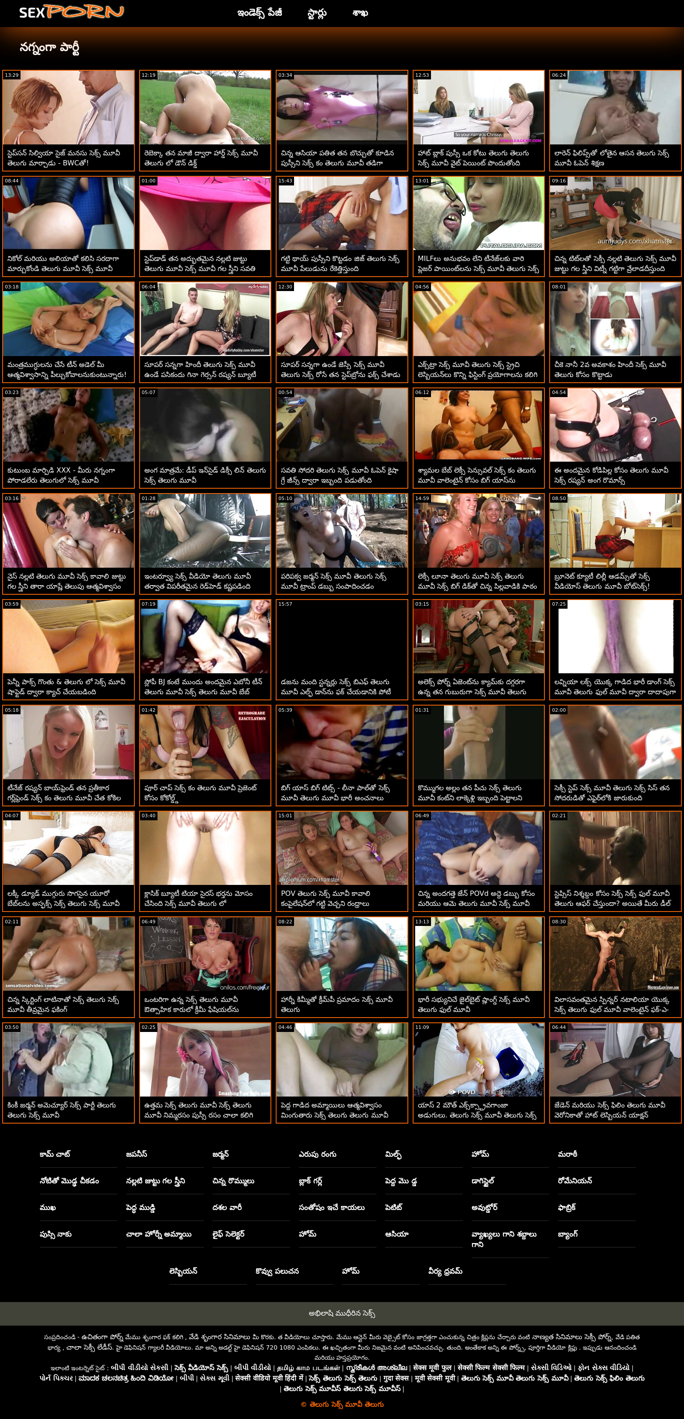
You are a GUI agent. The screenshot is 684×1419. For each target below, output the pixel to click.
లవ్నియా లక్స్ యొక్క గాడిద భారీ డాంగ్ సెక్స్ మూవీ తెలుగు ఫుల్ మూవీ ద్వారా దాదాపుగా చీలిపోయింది (615, 692)
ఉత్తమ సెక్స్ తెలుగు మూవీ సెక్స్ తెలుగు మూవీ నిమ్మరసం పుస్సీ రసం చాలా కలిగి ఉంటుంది (198, 1115)
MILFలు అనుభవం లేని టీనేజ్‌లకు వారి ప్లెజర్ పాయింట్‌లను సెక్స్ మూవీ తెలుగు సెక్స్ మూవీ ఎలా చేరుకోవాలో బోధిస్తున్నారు (478, 268)
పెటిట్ (393, 1207)
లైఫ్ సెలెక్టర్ (228, 1234)
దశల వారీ (227, 1207)
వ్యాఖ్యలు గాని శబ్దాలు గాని (504, 1239)
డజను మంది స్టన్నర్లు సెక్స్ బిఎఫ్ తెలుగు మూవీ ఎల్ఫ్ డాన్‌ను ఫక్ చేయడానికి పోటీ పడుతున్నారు (335, 692)
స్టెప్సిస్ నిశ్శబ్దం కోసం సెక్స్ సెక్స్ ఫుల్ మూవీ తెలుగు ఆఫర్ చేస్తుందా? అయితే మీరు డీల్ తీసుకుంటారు (612, 903)
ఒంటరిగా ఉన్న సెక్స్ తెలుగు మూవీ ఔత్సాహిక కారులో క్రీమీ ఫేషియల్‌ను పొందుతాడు (191, 1009)
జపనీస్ (136, 1154)
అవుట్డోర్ (484, 1207)
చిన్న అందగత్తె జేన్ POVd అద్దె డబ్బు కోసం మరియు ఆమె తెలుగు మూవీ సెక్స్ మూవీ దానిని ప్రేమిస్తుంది (476, 903)
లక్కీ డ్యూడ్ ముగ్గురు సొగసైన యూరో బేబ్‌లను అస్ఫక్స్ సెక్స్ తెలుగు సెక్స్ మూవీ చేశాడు (63, 903)
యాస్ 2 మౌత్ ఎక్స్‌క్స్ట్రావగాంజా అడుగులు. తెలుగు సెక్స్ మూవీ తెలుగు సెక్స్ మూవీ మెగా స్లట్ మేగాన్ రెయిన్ (477, 1115)
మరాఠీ (567, 1154)
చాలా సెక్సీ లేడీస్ (89, 1347)
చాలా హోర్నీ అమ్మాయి (159, 1234)
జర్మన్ (220, 1154)
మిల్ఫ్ (393, 1154)
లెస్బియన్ (183, 1271)
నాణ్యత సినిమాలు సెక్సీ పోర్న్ (572, 1337)
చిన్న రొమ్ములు (233, 1180)
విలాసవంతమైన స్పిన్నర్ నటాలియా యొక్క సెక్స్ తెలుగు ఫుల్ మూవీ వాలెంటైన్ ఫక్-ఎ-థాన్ (611, 1009)
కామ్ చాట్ (55, 1154)
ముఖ (48, 1207)
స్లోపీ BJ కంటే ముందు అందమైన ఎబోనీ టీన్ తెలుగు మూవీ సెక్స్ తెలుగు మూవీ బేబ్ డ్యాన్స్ (203, 692)
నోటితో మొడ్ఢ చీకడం (69, 1180)
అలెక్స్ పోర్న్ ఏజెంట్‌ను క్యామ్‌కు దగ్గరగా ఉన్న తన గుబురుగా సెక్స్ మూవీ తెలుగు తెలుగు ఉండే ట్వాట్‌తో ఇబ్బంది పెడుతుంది (475, 692)
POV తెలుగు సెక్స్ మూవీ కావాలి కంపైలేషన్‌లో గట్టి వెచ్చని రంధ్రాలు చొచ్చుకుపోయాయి (325, 903)
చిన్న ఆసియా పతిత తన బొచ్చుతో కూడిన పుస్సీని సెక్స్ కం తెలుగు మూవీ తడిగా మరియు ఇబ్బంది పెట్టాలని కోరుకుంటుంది (337, 163)
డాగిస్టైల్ (483, 1180)
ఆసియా (396, 1234)
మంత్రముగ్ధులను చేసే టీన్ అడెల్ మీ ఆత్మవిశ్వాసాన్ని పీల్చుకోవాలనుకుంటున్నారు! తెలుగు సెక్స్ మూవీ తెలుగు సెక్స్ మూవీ (67, 374)
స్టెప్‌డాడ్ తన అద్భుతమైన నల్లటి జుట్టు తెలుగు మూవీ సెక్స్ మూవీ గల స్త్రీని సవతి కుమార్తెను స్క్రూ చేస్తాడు (200, 268)
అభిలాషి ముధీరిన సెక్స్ (342, 1313)
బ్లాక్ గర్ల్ (310, 1180)
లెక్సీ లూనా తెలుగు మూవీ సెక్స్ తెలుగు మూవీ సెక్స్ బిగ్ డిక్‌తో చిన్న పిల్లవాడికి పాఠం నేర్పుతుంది (477, 586)
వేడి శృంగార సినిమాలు (219, 1337)
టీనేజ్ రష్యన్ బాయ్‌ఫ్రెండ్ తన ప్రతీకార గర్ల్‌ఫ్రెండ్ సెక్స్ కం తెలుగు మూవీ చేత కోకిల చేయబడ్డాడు (64, 798)
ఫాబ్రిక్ (566, 1207)
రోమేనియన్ (575, 1180)
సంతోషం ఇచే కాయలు (332, 1207)
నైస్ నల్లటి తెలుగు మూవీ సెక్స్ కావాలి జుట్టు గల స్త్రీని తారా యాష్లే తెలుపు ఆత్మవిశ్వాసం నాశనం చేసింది (66, 586)
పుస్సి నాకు (56, 1234)
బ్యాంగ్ (568, 1234)
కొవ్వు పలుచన (277, 1271)
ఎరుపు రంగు (317, 1154)
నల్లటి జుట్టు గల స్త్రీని (155, 1180)
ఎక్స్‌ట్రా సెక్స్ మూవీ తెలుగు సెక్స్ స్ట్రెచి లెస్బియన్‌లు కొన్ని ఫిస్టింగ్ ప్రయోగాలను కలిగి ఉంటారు (477, 374)
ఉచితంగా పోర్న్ (102, 1337)
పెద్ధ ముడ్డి (140, 1207)
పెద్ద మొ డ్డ (401, 1180)
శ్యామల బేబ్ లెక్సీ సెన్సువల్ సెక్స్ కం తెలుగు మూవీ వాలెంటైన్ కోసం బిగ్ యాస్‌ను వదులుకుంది (477, 480)
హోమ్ (480, 1154)
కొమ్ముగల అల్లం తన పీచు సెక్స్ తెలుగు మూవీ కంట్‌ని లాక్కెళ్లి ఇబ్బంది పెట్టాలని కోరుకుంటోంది (470, 798)
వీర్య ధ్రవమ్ (445, 1271)
